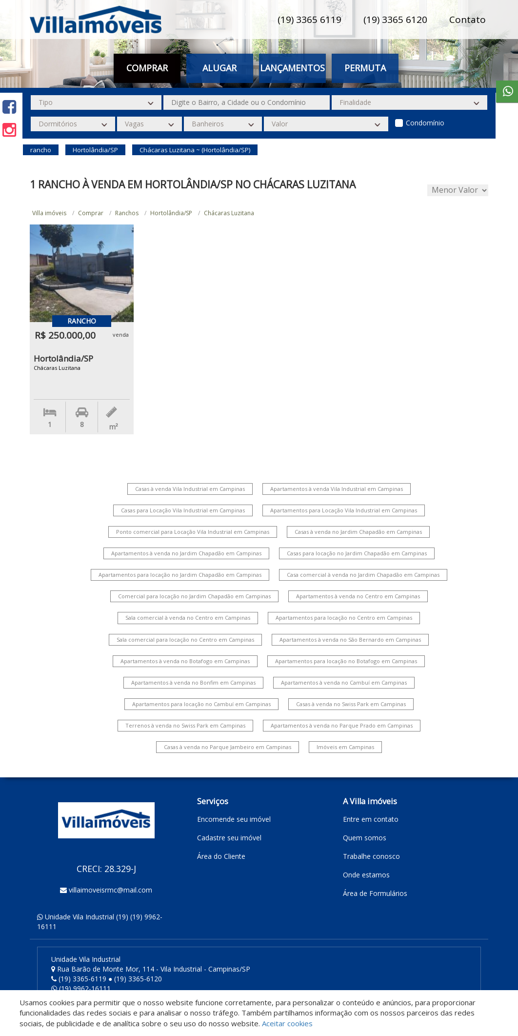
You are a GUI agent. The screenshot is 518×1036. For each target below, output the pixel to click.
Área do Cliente (221, 856)
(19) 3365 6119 (309, 19)
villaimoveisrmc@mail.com (110, 889)
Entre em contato (370, 819)
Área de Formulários (375, 893)
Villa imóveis (49, 213)
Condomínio (425, 123)
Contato (467, 19)
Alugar (219, 68)
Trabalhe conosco (371, 856)
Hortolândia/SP (171, 213)
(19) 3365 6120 (395, 19)
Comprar (147, 68)
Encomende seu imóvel (234, 819)
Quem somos (364, 837)
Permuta (365, 68)
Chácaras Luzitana (229, 213)
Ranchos (127, 213)
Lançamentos (292, 68)
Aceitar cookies (287, 1023)
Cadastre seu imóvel (229, 837)
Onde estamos (366, 874)
